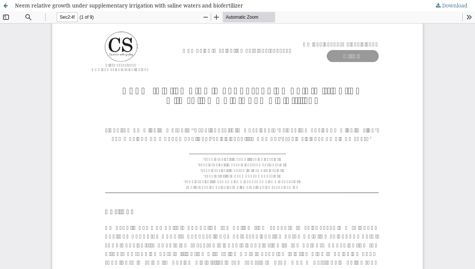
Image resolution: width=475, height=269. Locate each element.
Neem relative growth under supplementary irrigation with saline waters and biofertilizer (129, 5)
